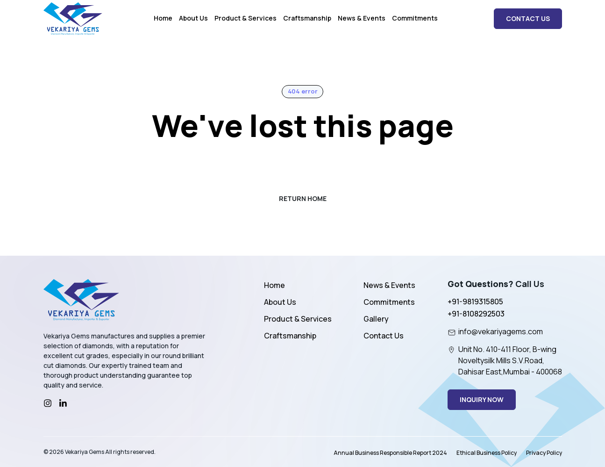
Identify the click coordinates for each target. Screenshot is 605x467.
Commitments (415, 18)
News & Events (361, 18)
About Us (193, 18)
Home (163, 18)
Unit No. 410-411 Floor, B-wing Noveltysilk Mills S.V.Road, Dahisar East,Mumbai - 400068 (505, 360)
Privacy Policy (544, 453)
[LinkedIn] (63, 403)
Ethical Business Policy (486, 453)
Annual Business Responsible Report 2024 (390, 453)
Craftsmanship (307, 18)
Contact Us (383, 335)
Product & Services (245, 18)
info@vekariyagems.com (495, 331)
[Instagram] (47, 403)
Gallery (376, 319)
